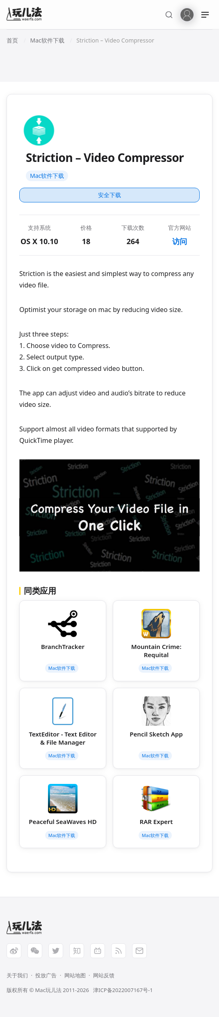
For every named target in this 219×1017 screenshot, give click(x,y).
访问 (179, 241)
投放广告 (46, 975)
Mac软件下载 (47, 176)
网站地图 (75, 975)
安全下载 (109, 195)
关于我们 (17, 975)
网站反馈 (103, 975)
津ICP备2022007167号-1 (123, 990)
